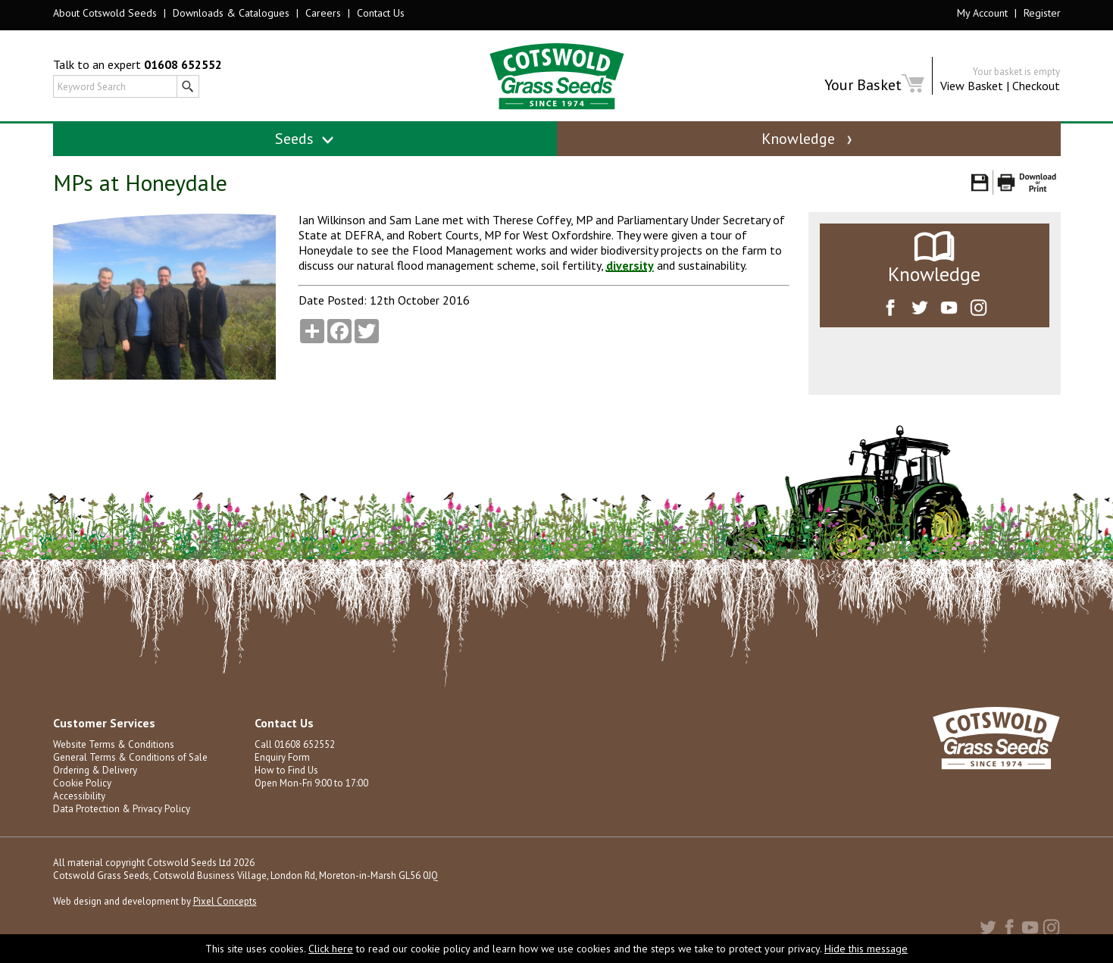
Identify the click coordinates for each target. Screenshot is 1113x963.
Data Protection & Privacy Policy (121, 808)
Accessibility (79, 795)
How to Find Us (286, 770)
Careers (323, 13)
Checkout (1036, 85)
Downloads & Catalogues (231, 13)
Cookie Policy (82, 783)
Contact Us (381, 13)
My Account (982, 13)
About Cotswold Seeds (105, 13)
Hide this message (866, 948)
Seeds (305, 139)
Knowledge (808, 139)
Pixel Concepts (225, 901)
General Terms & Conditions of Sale (130, 757)
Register (1042, 13)
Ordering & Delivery (95, 770)
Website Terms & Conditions (113, 744)
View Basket (971, 85)
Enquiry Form (282, 757)
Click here (330, 948)
